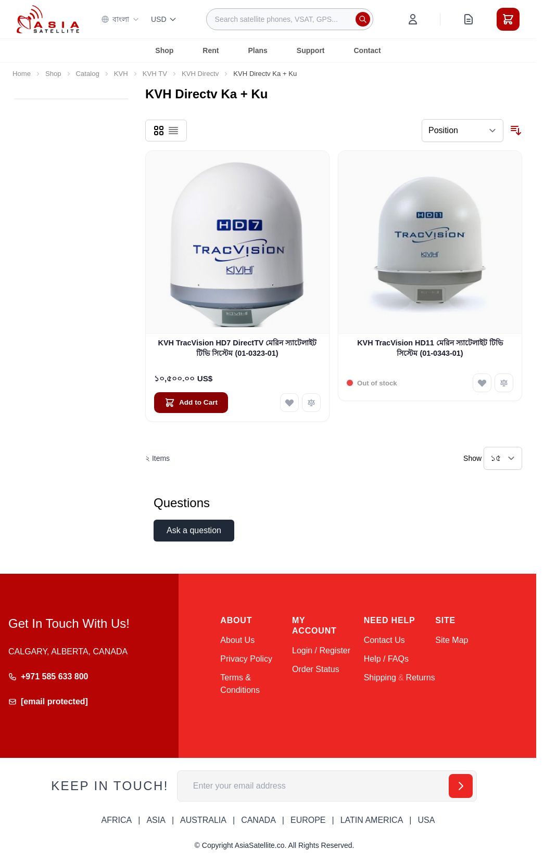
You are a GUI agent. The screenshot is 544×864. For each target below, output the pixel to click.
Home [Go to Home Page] (21, 74)
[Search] (363, 19)
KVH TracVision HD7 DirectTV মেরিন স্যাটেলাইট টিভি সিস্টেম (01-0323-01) (237, 348)
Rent (211, 50)
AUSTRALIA (203, 820)
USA (426, 820)
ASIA (155, 820)
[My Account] (412, 19)
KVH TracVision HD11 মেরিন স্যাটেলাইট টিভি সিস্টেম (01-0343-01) (430, 348)
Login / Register (321, 650)
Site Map (451, 640)
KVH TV (155, 74)
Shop (164, 50)
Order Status (315, 669)
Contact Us (384, 640)
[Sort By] (462, 130)
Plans (257, 50)
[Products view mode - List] (173, 130)
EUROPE (308, 820)
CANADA (258, 820)
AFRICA (117, 820)
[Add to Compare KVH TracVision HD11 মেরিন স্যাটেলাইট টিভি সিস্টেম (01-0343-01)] (504, 382)
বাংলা (120, 19)
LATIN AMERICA (371, 820)
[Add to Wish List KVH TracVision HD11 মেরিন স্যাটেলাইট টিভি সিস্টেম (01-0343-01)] (482, 382)
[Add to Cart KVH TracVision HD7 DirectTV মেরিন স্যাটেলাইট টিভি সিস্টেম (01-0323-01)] (191, 402)
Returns (420, 677)
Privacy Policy (246, 658)
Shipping (380, 677)
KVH (121, 74)
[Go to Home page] (48, 19)
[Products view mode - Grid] (159, 130)
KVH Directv (200, 74)
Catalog (87, 74)
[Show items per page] (503, 458)
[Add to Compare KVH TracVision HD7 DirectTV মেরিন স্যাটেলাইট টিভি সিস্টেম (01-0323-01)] (311, 402)
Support (311, 50)
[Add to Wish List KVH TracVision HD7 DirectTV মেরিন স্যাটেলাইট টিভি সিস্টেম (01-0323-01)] (289, 402)
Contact (367, 50)
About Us (237, 640)
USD (164, 19)
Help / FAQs (386, 658)
